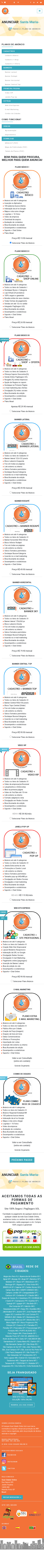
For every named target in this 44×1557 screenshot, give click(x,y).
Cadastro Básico (12, 55)
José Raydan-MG (33, 1312)
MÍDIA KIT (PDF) (11, 143)
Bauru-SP (20, 1282)
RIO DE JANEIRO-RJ (29, 1336)
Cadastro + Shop (12, 60)
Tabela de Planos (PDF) (14, 151)
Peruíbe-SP (7, 1328)
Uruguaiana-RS (7, 1366)
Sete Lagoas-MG (11, 1358)
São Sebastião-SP (14, 1355)
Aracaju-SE (16, 1279)
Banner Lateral (11, 72)
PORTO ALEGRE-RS (27, 1331)
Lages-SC (9, 1314)
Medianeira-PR (32, 1317)
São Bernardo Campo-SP (15, 1344)
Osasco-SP (21, 1325)
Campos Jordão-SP (13, 1293)
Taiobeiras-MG (12, 1360)
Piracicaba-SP (19, 1328)
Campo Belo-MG (12, 1290)
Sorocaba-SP (33, 1358)
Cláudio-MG (33, 1295)
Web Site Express (12, 105)
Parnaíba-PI (32, 1325)
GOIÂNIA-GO (37, 1298)
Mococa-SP (20, 1320)
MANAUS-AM (10, 1317)
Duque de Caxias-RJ (10, 1298)
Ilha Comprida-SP (16, 1306)
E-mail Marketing (12, 109)
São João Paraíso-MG (31, 1347)
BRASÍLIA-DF (8, 1287)
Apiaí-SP (6, 1279)
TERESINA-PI (21, 1363)
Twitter (11, 1468)
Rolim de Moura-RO (10, 1339)
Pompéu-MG (13, 1331)
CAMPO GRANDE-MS (28, 1290)
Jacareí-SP (20, 1312)
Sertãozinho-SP (29, 1355)
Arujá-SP (25, 1279)
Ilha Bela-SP (31, 1303)
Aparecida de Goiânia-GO (29, 1276)
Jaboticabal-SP (9, 1312)
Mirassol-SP (10, 1320)
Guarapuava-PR (21, 1301)
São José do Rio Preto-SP (31, 1350)
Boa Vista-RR (32, 1284)
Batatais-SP (10, 1282)
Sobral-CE (23, 1358)
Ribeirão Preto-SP (12, 1336)
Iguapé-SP (21, 1303)
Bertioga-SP (10, 1284)
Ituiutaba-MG (35, 1309)
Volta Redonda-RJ (34, 1366)
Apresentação (10, 130)
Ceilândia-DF (22, 1295)
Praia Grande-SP (29, 1333)
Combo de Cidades (12, 113)
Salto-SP (23, 1339)
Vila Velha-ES (20, 1366)
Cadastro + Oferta (12, 64)
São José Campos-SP (11, 1350)
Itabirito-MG (29, 1306)
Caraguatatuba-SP (30, 1293)
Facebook (11, 1455)
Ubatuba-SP (33, 1363)
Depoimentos (10, 135)
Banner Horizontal (12, 80)
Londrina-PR (19, 1314)
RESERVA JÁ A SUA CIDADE (22, 1405)
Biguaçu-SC (21, 1284)
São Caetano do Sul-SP (12, 1347)
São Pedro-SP (32, 1352)
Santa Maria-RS (23, 1341)
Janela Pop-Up (11, 97)
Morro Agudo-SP (12, 1322)
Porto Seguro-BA (14, 1333)
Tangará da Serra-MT (28, 1360)
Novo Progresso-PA (29, 1322)
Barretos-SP (35, 1279)
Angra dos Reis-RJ (10, 1276)
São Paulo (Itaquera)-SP (15, 1352)
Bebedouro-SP (31, 1282)
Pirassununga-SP (33, 1328)
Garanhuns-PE (25, 1298)
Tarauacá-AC (10, 1363)
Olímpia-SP (10, 1325)
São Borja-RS (32, 1344)
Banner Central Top (13, 84)
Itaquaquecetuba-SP (11, 1309)
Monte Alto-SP (33, 1320)
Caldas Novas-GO (33, 1287)
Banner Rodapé (11, 76)
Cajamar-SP (19, 1287)
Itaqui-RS (24, 1309)
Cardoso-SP (10, 1295)
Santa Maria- (29, 22)
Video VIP (9, 93)
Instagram (12, 1462)
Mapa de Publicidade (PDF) (16, 147)
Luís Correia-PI (32, 1314)
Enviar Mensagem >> (12, 1497)
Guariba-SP (33, 1301)
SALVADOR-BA (34, 1339)
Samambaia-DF (10, 1341)
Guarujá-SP (11, 1303)
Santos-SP (35, 1341)
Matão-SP (21, 1317)
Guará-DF (10, 1301)
